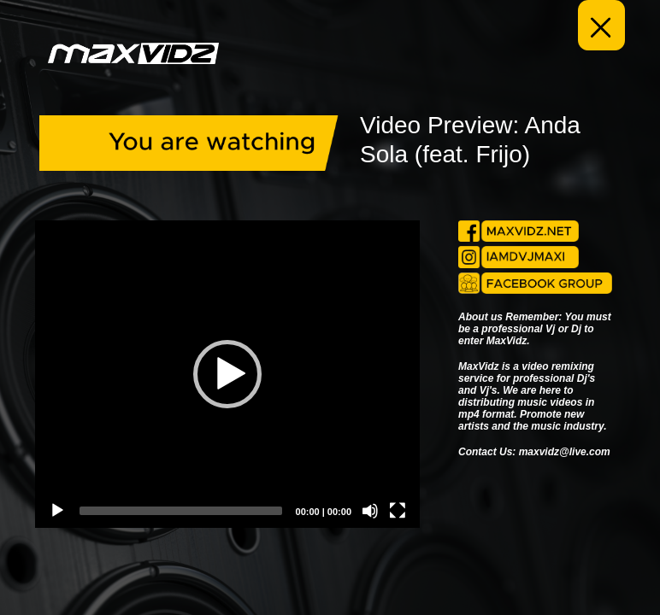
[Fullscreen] (397, 510)
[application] (227, 374)
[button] (227, 374)
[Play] (57, 510)
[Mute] (370, 510)
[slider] (181, 511)
